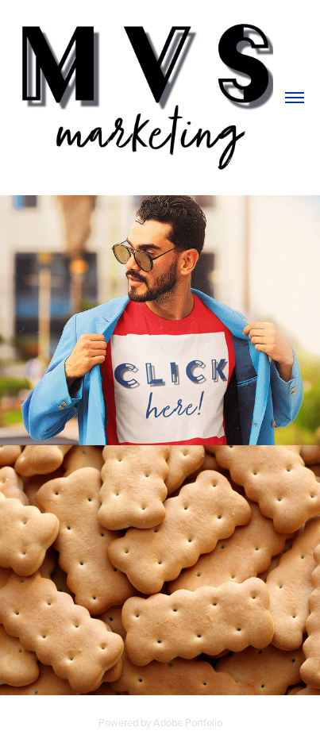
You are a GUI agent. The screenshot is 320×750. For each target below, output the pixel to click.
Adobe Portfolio (187, 722)
